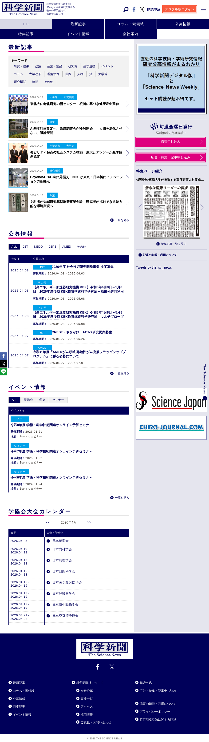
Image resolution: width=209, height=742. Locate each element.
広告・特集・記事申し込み (158, 689)
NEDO (38, 246)
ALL (14, 246)
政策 (52, 195)
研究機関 (55, 170)
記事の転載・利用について (160, 255)
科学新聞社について (90, 681)
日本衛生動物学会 (65, 598)
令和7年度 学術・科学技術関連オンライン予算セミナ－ (51, 445)
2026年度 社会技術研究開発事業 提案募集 (83, 267)
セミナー (66, 393)
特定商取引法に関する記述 (158, 718)
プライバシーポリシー (155, 710)
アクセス (87, 705)
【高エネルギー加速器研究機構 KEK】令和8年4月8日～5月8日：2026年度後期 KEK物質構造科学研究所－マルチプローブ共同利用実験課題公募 (78, 317)
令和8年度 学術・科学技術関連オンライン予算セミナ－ (51, 419)
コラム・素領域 (23, 689)
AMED (66, 246)
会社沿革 (87, 689)
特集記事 (19, 705)
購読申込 (146, 681)
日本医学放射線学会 (66, 576)
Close (12, 675)
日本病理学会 (61, 554)
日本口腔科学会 (63, 565)
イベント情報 (22, 713)
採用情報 (87, 713)
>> (89, 516)
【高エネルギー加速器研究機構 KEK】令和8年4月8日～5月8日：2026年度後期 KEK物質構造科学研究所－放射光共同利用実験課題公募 (78, 291)
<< (48, 516)
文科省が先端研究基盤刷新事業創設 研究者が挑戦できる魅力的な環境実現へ (76, 204)
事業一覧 (87, 697)
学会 (48, 393)
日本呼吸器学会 (63, 587)
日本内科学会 (61, 543)
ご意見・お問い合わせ (96, 721)
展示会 (31, 393)
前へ (140, 210)
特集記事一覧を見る (173, 244)
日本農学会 (60, 534)
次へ (202, 210)
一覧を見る (122, 220)
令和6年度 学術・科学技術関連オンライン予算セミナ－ (51, 471)
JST (25, 246)
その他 (81, 246)
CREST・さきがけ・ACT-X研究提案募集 (82, 332)
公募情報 (19, 697)
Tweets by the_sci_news (154, 267)
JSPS (52, 246)
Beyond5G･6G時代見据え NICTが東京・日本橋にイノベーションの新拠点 (76, 179)
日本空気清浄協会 (65, 609)
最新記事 (19, 681)
